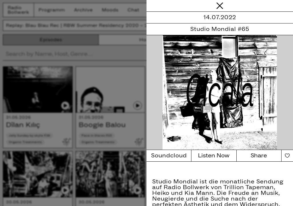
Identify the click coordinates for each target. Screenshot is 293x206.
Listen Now (213, 155)
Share (259, 155)
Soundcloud (169, 155)
